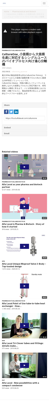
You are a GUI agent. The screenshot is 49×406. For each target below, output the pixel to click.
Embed (7, 127)
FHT (3, 380)
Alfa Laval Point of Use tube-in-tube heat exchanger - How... (23, 304)
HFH (3, 261)
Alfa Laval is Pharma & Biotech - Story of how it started (23, 225)
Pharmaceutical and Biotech (24, 11)
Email (6, 133)
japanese (23, 71)
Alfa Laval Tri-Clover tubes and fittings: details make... (23, 344)
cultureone (16, 71)
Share (7, 105)
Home (6, 11)
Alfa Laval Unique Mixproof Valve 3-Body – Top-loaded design (24, 265)
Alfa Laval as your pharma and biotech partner (22, 185)
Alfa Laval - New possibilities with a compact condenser (20, 384)
